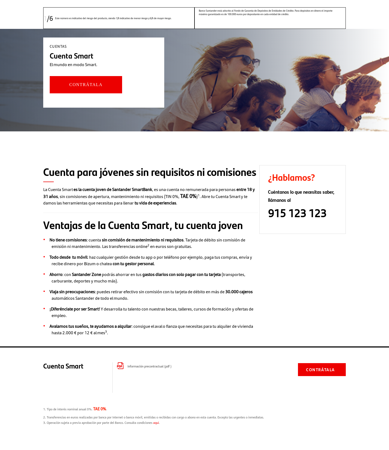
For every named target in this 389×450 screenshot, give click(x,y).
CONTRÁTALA (85, 84)
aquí (156, 422)
